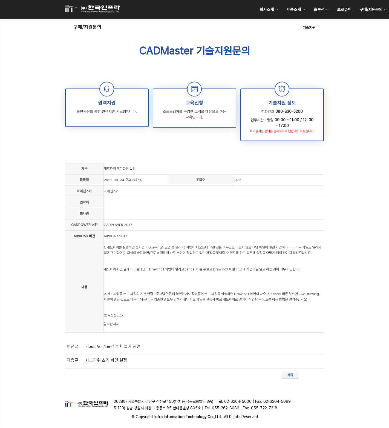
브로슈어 (344, 9)
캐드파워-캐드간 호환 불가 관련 (112, 346)
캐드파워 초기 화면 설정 (106, 360)
